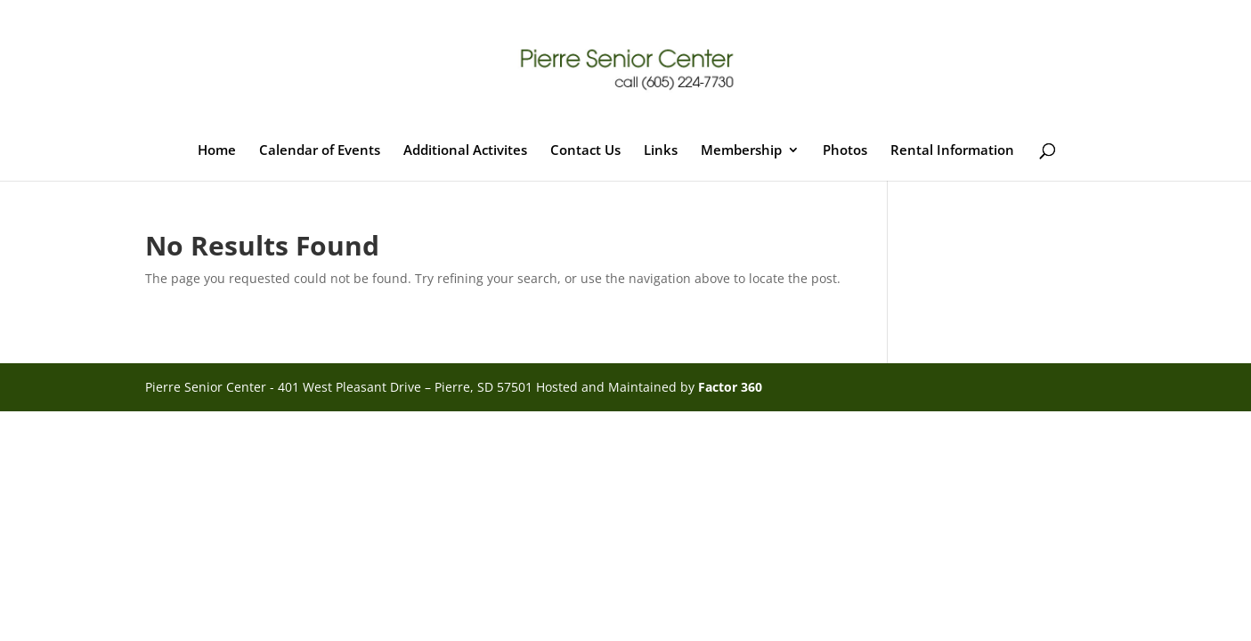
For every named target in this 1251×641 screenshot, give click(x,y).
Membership (741, 150)
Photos (845, 150)
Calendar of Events (319, 150)
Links (661, 150)
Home (217, 150)
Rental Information (952, 150)
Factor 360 (730, 386)
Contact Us (585, 150)
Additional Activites (465, 150)
